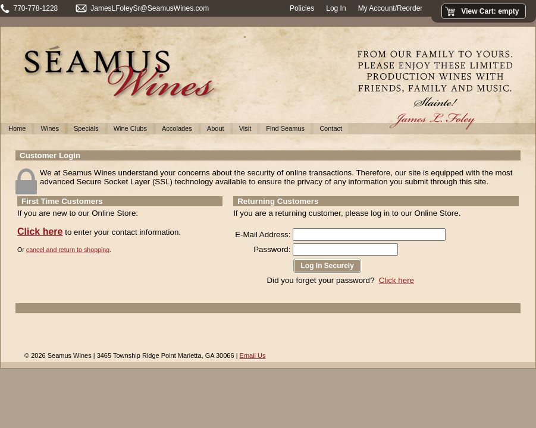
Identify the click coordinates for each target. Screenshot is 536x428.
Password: (271, 249)
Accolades (177, 128)
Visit (245, 128)
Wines (49, 128)
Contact (330, 128)
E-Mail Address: (262, 234)
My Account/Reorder (390, 8)
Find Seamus (285, 128)
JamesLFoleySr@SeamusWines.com (149, 8)
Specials (86, 128)
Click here (39, 231)
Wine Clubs (130, 128)
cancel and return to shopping (67, 249)
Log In (336, 8)
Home (17, 128)
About (215, 128)
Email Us (253, 355)
